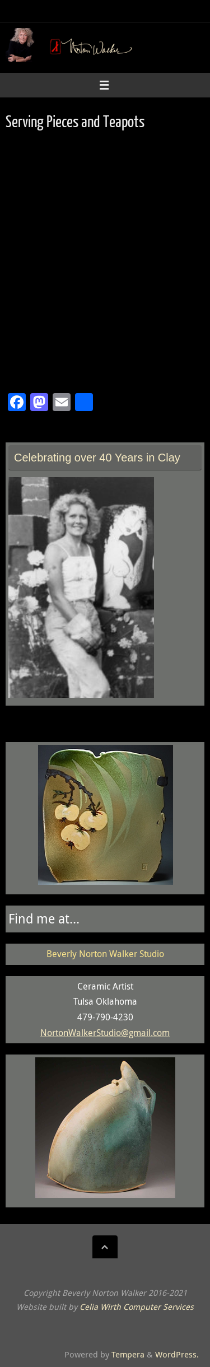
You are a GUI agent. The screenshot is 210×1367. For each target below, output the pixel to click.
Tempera (127, 1354)
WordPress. (177, 1354)
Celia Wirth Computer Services (137, 1306)
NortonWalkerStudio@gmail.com (105, 1033)
